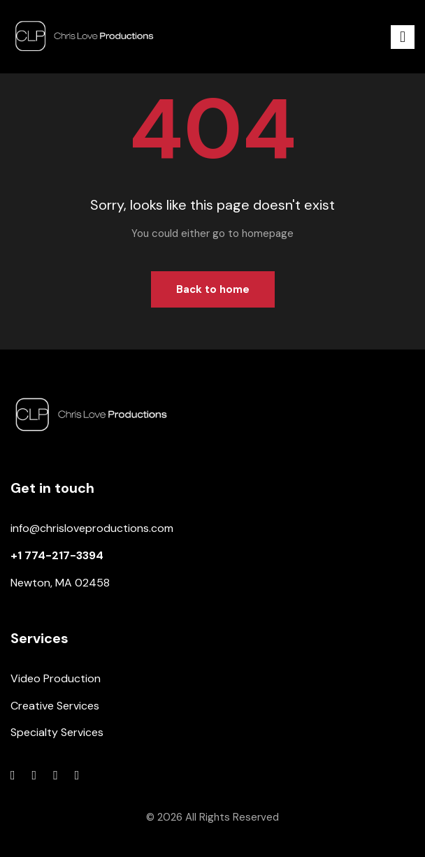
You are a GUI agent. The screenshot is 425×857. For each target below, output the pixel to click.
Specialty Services (56, 732)
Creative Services (54, 705)
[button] (403, 37)
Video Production (55, 678)
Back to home (213, 289)
